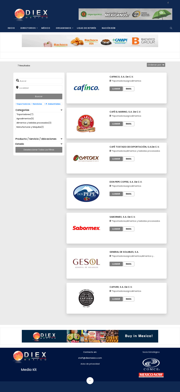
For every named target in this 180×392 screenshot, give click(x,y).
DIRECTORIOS (28, 28)
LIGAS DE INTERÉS (86, 28)
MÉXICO (45, 28)
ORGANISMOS (63, 28)
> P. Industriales (52, 104)
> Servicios (36, 104)
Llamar (116, 88)
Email (129, 88)
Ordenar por (154, 64)
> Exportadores (23, 104)
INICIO (11, 28)
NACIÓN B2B (108, 28)
